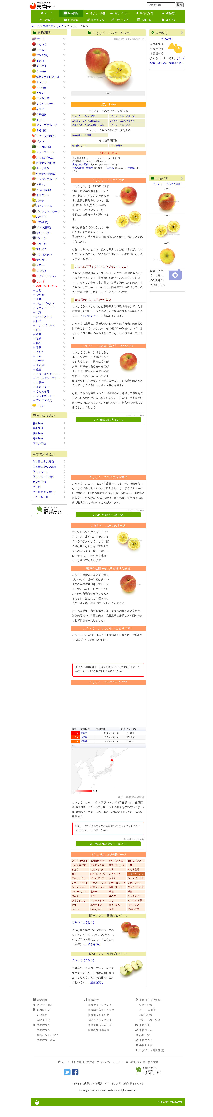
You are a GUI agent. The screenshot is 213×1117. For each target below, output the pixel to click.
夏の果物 (49, 428)
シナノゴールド (45, 325)
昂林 (38, 334)
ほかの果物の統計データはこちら (108, 854)
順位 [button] (73, 740)
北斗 (38, 312)
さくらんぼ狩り (148, 1020)
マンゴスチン (44, 254)
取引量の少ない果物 (49, 466)
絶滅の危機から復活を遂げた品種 (88, 136)
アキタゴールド (80, 871)
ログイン (169, 20)
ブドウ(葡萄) (43, 227)
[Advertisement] (107, 460)
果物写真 (71, 20)
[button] (72, 756)
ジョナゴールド (45, 303)
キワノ (40, 109)
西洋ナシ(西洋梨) (46, 163)
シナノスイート (45, 307)
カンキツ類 (42, 98)
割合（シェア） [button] (129, 740)
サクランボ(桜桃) (46, 136)
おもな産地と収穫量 (81, 146)
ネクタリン (42, 195)
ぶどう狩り (145, 1026)
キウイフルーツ (45, 103)
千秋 (38, 347)
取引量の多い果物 (49, 461)
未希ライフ (42, 387)
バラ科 (49, 486)
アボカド (41, 50)
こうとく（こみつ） (84, 971)
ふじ (38, 290)
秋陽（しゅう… (117, 898)
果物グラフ (43, 1031)
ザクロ (40, 141)
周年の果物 (49, 443)
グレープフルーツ (46, 125)
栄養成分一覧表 (46, 1051)
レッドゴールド (45, 396)
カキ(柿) (41, 87)
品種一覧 (144, 20)
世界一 (40, 382)
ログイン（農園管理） (150, 1061)
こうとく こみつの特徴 (83, 127)
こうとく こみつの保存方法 (86, 131)
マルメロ (41, 249)
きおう (40, 351)
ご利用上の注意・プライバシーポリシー (97, 1073)
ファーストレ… (98, 911)
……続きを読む (92, 955)
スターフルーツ (45, 152)
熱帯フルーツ (49, 471)
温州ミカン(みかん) (47, 76)
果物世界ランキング (100, 1036)
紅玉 (38, 329)
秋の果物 (49, 433)
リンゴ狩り (167, 38)
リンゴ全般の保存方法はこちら (108, 526)
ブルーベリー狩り (149, 1031)
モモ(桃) (41, 270)
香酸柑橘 (41, 130)
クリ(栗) (41, 114)
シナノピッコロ (117, 894)
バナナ (40, 200)
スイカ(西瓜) (43, 146)
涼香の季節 (133, 920)
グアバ (40, 120)
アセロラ (41, 44)
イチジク (41, 66)
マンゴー (41, 260)
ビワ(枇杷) (42, 222)
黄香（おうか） (117, 876)
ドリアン (41, 184)
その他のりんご (79, 156)
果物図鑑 (71, 13)
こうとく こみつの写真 (167, 184)
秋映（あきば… (117, 871)
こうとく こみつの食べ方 (122, 131)
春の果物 (49, 423)
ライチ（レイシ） (46, 276)
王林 (38, 299)
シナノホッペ (79, 898)
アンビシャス (90, 326)
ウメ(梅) (41, 71)
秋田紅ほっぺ (97, 871)
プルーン (41, 238)
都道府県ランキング (100, 1031)
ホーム (47, 13)
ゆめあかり (96, 920)
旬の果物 (42, 1026)
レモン (40, 405)
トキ (38, 356)
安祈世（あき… (136, 871)
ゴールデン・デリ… (48, 378)
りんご (60, 26)
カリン (40, 92)
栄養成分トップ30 (47, 1046)
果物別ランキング (98, 1026)
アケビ (40, 39)
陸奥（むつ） (116, 916)
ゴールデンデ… (98, 889)
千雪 (130, 902)
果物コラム (95, 20)
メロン (40, 265)
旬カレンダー (120, 13)
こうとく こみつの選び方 (122, 127)
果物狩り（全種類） (149, 1010)
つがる (40, 294)
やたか (40, 360)
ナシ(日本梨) (43, 190)
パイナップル (44, 206)
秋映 (38, 338)
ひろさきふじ (44, 316)
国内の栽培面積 (80, 175)
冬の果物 (49, 438)
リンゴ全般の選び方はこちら (108, 430)
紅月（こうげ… (98, 885)
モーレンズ (133, 916)
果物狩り (47, 20)
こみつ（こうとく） (84, 933)
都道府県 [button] (85, 740)
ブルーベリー (44, 233)
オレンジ (41, 82)
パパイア (41, 216)
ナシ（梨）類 (49, 497)
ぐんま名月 (42, 391)
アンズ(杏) (42, 55)
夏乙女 (112, 907)
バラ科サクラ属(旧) (49, 491)
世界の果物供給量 (98, 1041)
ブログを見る (115, 156)
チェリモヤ (42, 168)
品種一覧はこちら (46, 285)
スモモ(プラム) (45, 157)
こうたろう (114, 885)
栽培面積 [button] (100, 740)
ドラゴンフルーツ (46, 179)
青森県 (89, 178)
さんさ (40, 365)
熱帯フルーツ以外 (49, 476)
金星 (38, 369)
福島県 (131, 178)
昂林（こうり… (80, 889)
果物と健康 (143, 1056)
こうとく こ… (136, 885)
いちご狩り (145, 1015)
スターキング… (80, 902)
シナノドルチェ (98, 894)
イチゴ (40, 60)
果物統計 (169, 13)
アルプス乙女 (44, 400)
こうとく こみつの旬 (120, 136)
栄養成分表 (144, 13)
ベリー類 (41, 243)
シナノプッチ (134, 894)
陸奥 (38, 321)
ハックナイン (134, 907)
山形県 (110, 178)
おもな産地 (78, 178)
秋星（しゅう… (98, 898)
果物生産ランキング (100, 1015)
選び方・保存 (95, 13)
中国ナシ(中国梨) (46, 173)
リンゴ (40, 281)
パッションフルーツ (48, 211)
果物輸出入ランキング (101, 1020)
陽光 (38, 343)
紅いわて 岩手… (136, 911)
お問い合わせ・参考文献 (142, 1073)
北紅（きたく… (98, 880)
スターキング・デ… (48, 374)
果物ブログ (120, 20)
